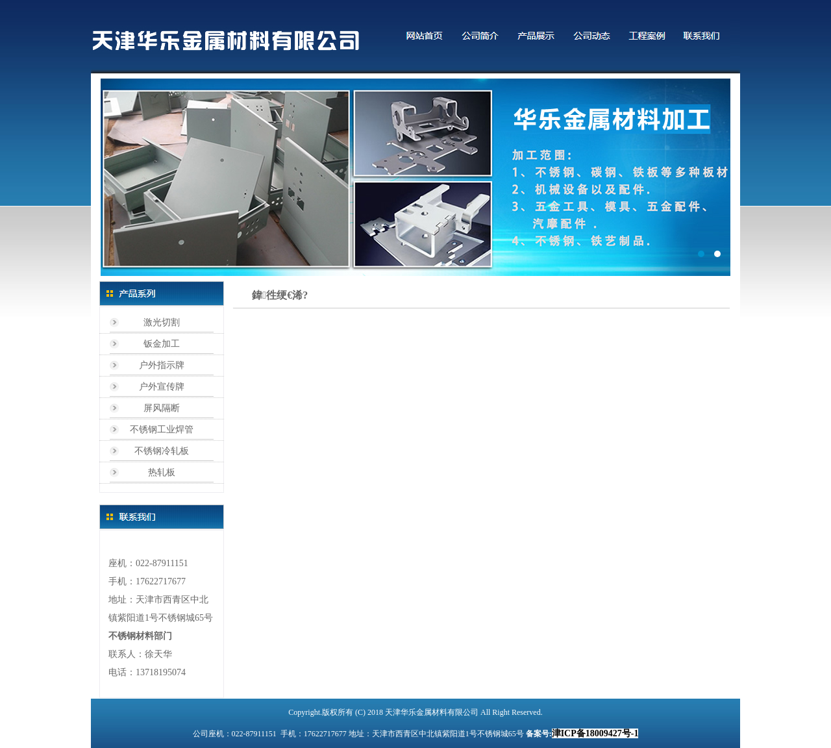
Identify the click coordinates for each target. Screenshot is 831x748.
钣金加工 (161, 344)
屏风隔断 (161, 408)
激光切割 (161, 322)
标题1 (415, 177)
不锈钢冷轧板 (161, 451)
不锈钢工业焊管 (161, 429)
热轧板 (161, 472)
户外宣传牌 (161, 387)
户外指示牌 (161, 365)
